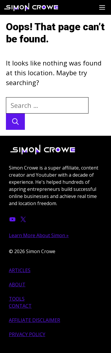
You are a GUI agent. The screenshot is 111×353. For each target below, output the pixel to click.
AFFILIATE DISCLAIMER (34, 320)
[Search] (15, 122)
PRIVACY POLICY (27, 334)
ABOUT (17, 284)
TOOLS (17, 299)
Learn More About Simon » (39, 235)
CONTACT (20, 306)
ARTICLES (19, 270)
